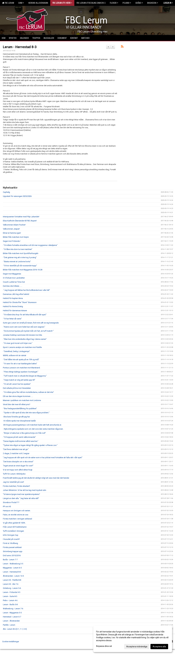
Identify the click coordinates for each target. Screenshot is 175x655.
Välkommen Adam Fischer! (14, 225)
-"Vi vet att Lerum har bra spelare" (17, 384)
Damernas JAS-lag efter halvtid (16, 294)
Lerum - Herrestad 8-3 (20, 47)
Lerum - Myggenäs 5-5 (12, 613)
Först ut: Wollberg (10, 543)
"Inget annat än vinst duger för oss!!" (18, 466)
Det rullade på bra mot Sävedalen (17, 388)
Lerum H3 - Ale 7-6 (10, 584)
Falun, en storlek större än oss (15, 515)
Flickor (114, 3)
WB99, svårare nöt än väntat (14, 355)
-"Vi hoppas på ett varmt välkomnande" (19, 437)
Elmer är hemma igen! (12, 233)
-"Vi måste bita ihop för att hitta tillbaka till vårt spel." (25, 315)
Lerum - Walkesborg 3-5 (13, 564)
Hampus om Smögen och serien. (17, 510)
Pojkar (127, 3)
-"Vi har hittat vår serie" (12, 319)
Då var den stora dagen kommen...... (18, 396)
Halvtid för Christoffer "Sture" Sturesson (20, 302)
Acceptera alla (159, 646)
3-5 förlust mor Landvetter (14, 278)
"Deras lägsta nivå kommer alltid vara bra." (20, 441)
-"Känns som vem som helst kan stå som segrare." (24, 327)
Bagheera (152, 3)
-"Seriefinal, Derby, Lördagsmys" (16, 351)
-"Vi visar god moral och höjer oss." (17, 343)
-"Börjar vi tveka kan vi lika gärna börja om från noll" (24, 433)
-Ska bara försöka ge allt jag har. (16, 417)
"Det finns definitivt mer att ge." (16, 449)
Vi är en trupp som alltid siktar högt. (18, 470)
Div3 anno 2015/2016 (12, 555)
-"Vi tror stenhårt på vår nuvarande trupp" (20, 266)
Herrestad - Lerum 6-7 (12, 617)
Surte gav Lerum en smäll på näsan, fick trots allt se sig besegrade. (31, 323)
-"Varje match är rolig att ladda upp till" (19, 380)
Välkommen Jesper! (11, 229)
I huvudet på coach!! (11, 539)
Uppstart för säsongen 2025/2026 (17, 196)
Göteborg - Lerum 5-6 (12, 588)
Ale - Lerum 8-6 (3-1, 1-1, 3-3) (15, 629)
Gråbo (139, 3)
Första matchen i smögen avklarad (17, 519)
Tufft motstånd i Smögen (13, 531)
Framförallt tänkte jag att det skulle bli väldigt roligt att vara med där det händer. (36, 478)
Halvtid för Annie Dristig (13, 306)
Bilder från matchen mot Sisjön (16, 237)
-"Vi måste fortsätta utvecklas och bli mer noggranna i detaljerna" (30, 245)
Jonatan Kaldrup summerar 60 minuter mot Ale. (22, 335)
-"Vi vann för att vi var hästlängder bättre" (20, 363)
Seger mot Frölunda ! (11, 241)
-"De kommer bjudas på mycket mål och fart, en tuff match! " (28, 331)
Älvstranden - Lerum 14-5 (13, 576)
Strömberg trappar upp (12, 551)
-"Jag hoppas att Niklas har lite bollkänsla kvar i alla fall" (26, 290)
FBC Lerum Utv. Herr (62, 3)
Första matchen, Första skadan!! (16, 486)
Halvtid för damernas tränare (15, 310)
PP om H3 (7, 506)
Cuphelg (6, 192)
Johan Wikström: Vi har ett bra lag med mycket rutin (24, 490)
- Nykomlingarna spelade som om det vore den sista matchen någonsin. (33, 429)
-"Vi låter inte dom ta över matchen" (17, 249)
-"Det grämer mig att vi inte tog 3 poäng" (20, 257)
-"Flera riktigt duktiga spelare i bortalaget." (20, 372)
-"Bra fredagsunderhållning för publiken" (20, 408)
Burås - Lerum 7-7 (10, 559)
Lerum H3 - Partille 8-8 (12, 580)
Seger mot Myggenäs (12, 274)
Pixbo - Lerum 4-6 (10, 600)
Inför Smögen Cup (10, 535)
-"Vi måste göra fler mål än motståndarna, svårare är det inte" (28, 392)
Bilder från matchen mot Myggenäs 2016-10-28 (22, 270)
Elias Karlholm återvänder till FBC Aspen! (20, 221)
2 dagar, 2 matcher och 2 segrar (16, 453)
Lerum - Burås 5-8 (10, 604)
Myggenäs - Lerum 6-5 (12, 568)
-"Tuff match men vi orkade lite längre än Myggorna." (25, 376)
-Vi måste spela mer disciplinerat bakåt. (19, 421)
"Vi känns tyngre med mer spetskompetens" (21, 494)
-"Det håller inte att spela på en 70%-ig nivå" (21, 359)
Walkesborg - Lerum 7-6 (13, 608)
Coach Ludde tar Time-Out (14, 282)
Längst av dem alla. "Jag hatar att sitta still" (21, 498)
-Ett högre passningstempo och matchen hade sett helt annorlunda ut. (32, 425)
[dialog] (132, 639)
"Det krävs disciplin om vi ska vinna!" (18, 461)
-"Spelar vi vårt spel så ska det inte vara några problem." (26, 412)
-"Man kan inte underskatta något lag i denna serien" (25, 339)
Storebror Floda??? (11, 502)
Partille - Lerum (9, 625)
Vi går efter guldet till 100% (14, 523)
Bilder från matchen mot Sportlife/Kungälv (20, 253)
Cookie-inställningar (10, 641)
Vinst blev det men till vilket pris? (16, 404)
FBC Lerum (8, 3)
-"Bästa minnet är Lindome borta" (17, 261)
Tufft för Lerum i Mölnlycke (14, 474)
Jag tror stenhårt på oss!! (13, 482)
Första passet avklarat (12, 547)
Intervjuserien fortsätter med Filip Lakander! (21, 217)
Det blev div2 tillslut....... (12, 286)
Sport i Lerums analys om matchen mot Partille (22, 347)
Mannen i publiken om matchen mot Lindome (22, 400)
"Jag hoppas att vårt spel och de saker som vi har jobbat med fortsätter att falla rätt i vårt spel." (43, 457)
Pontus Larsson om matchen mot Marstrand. (21, 368)
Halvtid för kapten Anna (13, 298)
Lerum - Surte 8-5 (10, 596)
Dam (21, 3)
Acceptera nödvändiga (136, 646)
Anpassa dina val (104, 646)
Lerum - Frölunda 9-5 (11, 592)
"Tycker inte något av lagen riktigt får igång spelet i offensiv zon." (30, 445)
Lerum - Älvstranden (11, 621)
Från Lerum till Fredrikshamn (15, 527)
